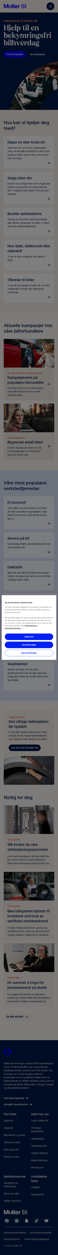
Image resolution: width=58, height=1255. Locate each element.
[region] (28, 627)
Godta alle (29, 636)
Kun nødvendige (29, 645)
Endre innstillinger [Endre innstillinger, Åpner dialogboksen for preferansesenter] (29, 653)
